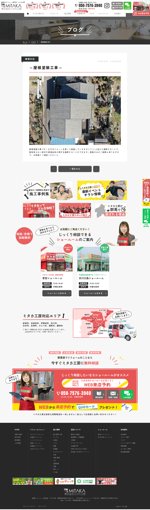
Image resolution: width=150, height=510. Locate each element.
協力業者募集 (125, 452)
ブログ (123, 441)
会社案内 (124, 435)
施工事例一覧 (57, 435)
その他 (55, 473)
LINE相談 (18, 444)
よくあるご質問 (126, 449)
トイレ (55, 444)
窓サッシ (56, 470)
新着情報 (124, 446)
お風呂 (55, 441)
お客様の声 (74, 446)
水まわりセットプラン (37, 449)
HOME (17, 430)
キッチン (56, 438)
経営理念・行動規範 (77, 438)
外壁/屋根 (56, 458)
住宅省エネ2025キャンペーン (80, 452)
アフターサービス (77, 444)
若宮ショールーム (104, 435)
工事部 (73, 441)
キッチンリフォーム (36, 435)
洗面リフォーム (35, 444)
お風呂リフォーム (36, 438)
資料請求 (18, 441)
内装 (54, 467)
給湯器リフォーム (36, 446)
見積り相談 (18, 435)
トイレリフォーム (36, 441)
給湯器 (55, 449)
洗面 (54, 446)
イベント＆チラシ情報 (128, 444)
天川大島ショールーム (105, 438)
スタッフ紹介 (125, 438)
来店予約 (18, 438)
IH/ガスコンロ (58, 452)
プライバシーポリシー (29, 507)
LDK (54, 461)
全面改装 (56, 464)
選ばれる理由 (75, 435)
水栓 (54, 455)
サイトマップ (42, 507)
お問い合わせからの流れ (79, 449)
